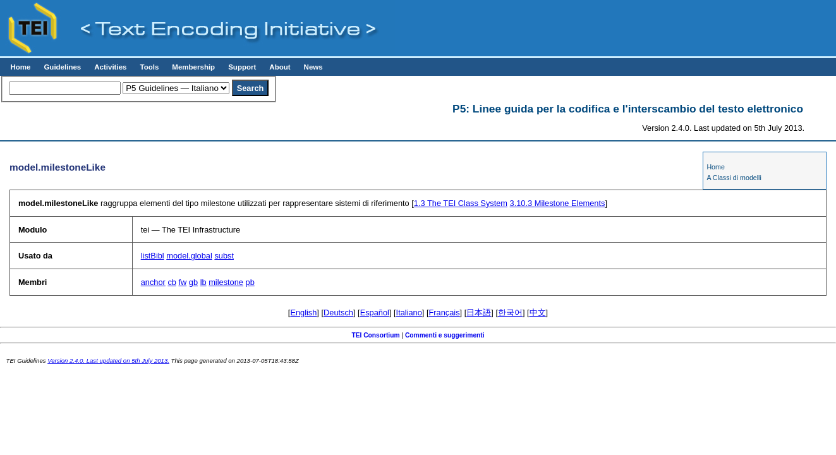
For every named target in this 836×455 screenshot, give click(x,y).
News (313, 67)
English (303, 312)
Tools (149, 67)
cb (171, 282)
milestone (226, 282)
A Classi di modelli (733, 177)
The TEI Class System (460, 203)
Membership (193, 67)
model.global (189, 255)
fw (182, 282)
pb (250, 282)
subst (224, 255)
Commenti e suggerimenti (445, 335)
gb (193, 282)
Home (20, 67)
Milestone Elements (557, 203)
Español (374, 312)
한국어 (510, 312)
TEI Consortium (375, 335)
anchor (153, 282)
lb (203, 282)
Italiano (409, 312)
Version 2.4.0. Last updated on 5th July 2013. (108, 360)
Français (444, 312)
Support (242, 67)
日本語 (478, 312)
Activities (110, 67)
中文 (538, 312)
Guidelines (62, 67)
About (279, 67)
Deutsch (338, 312)
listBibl (152, 255)
